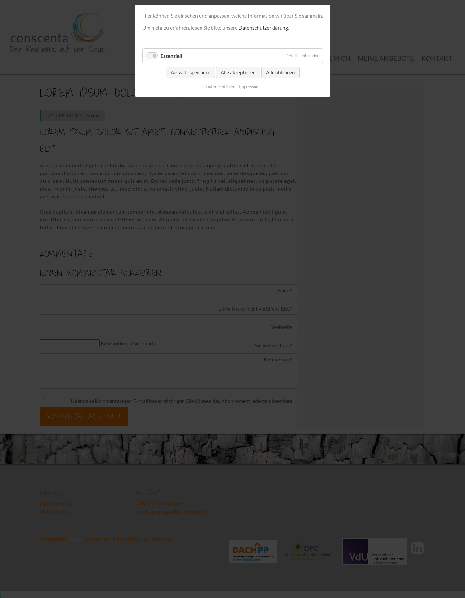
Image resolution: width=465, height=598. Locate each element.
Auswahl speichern (190, 72)
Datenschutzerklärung (263, 27)
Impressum (249, 86)
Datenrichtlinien (220, 86)
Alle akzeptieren (238, 72)
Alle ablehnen (280, 72)
